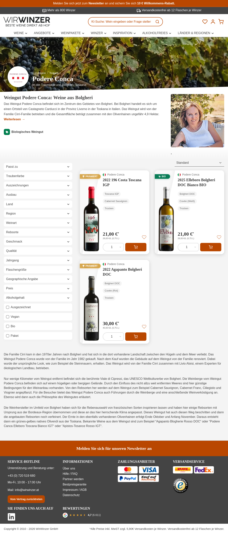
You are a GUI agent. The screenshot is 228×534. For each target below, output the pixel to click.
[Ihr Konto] (213, 21)
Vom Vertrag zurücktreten (26, 499)
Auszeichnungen (38, 185)
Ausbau (38, 194)
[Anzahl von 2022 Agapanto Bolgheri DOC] (113, 336)
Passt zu (38, 166)
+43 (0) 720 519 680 (21, 475)
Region (38, 213)
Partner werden (73, 479)
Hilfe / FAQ (70, 473)
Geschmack (38, 241)
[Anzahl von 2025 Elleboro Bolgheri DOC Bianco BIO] (188, 247)
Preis (38, 288)
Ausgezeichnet (21, 307)
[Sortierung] (199, 163)
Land (38, 204)
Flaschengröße (38, 269)
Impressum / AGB (75, 489)
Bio (13, 326)
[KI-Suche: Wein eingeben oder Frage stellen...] (120, 22)
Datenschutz (71, 495)
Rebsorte (38, 232)
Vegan (15, 316)
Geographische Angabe (38, 279)
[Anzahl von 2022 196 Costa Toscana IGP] (113, 247)
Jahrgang (38, 260)
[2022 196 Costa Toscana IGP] (114, 212)
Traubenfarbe (38, 176)
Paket (14, 335)
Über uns (69, 468)
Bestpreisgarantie (75, 484)
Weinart (38, 222)
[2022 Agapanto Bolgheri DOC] (114, 302)
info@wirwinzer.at (27, 490)
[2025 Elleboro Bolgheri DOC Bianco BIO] (189, 212)
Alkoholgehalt (38, 297)
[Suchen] (158, 21)
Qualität (38, 250)
